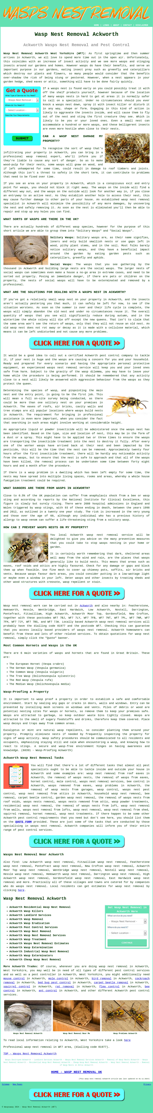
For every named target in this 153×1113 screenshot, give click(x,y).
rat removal (64, 986)
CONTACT (127, 25)
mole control (58, 978)
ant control (48, 990)
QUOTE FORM (23, 821)
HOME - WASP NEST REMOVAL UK (76, 1072)
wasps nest (64, 104)
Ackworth (86, 605)
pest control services (35, 829)
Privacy (147, 1084)
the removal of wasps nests (70, 777)
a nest (116, 77)
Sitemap (5, 1084)
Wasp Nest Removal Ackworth (34, 898)
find (15, 862)
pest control (28, 817)
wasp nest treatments (76, 813)
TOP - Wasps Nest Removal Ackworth (29, 1053)
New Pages (17, 1084)
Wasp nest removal (17, 605)
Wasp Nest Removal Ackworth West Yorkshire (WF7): (44, 53)
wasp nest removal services (120, 621)
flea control (109, 986)
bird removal (101, 978)
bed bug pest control (54, 982)
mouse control (14, 978)
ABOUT (116, 25)
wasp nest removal (129, 886)
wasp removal (36, 156)
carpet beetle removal (111, 982)
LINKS (106, 25)
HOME (96, 25)
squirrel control (16, 986)
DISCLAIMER (142, 25)
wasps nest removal (92, 629)
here (21, 890)
